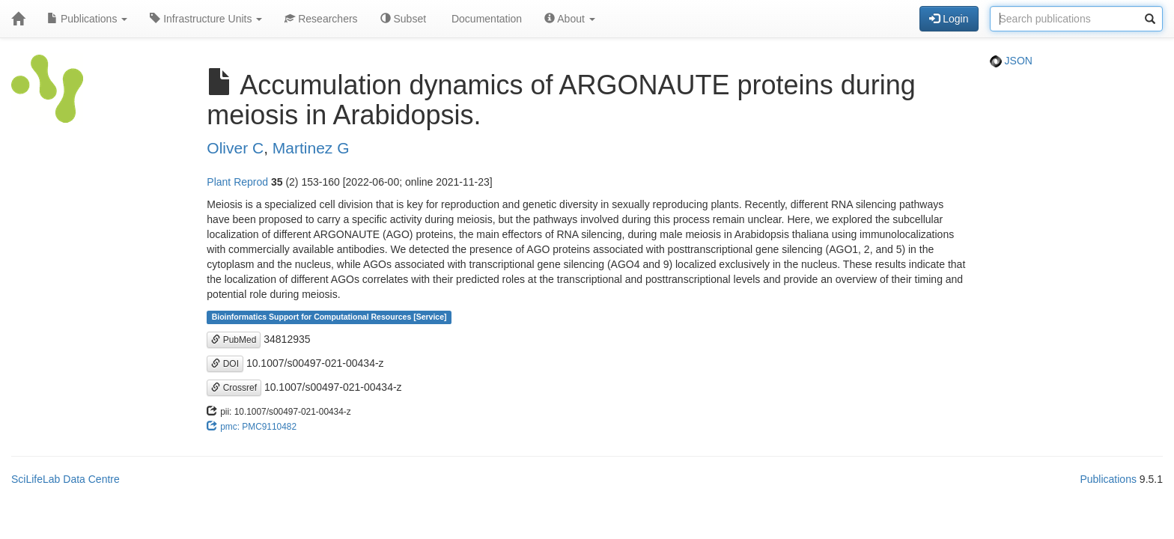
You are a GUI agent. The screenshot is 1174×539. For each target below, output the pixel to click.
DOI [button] (225, 364)
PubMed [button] (233, 340)
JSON (1011, 61)
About (569, 19)
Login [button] (948, 19)
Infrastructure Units (206, 19)
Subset (403, 19)
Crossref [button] (234, 388)
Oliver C (235, 147)
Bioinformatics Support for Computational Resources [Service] (329, 317)
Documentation (485, 19)
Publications (87, 19)
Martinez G (311, 147)
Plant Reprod (237, 182)
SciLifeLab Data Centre (65, 479)
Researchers (321, 19)
